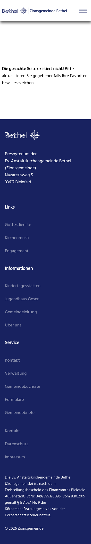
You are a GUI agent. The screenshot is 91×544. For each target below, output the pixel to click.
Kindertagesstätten (23, 286)
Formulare (14, 400)
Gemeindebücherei (22, 387)
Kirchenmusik (17, 238)
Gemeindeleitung (21, 312)
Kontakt (12, 360)
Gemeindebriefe (19, 413)
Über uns (13, 325)
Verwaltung (16, 374)
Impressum (15, 457)
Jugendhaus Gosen (22, 299)
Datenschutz (16, 444)
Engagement (17, 251)
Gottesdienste (18, 225)
